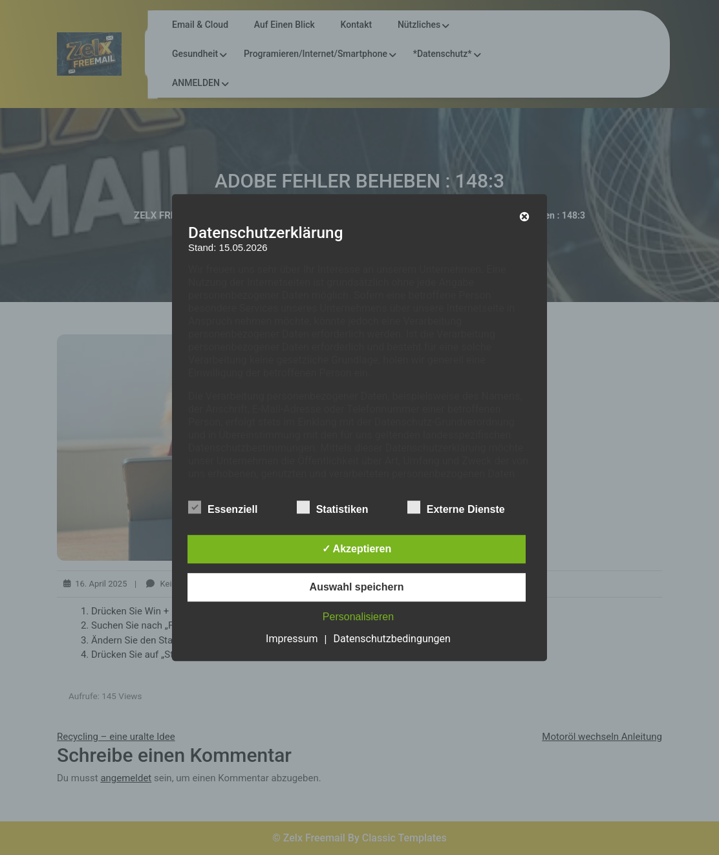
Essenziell (222, 507)
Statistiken (333, 507)
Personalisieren (358, 616)
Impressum (292, 639)
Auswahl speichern (357, 586)
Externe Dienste (456, 507)
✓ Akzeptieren (357, 548)
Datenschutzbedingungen (392, 639)
